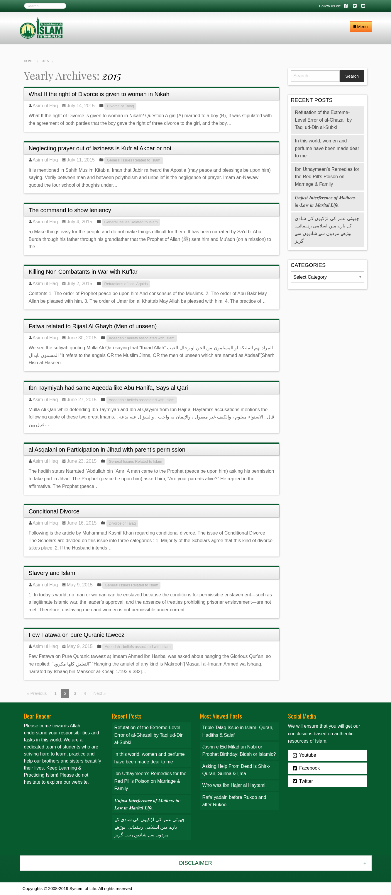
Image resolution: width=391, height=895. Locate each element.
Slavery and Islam (52, 573)
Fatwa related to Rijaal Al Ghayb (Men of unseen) (93, 326)
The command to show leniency (70, 210)
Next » (100, 693)
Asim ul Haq (45, 105)
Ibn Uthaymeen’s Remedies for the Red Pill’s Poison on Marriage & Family (327, 177)
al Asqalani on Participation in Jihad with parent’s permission (107, 449)
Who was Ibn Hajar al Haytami (233, 785)
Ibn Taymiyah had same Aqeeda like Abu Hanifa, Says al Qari (108, 387)
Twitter (303, 781)
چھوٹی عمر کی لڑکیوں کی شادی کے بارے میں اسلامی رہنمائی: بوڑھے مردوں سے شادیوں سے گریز (149, 827)
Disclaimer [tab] (195, 863)
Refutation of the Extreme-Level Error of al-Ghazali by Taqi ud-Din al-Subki (323, 120)
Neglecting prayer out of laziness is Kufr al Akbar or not (100, 148)
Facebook (306, 768)
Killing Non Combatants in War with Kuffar (83, 271)
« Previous (37, 693)
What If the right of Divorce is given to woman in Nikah (99, 94)
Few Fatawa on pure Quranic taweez (77, 635)
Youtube (304, 755)
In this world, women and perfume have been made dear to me (327, 148)
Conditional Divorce (54, 511)
